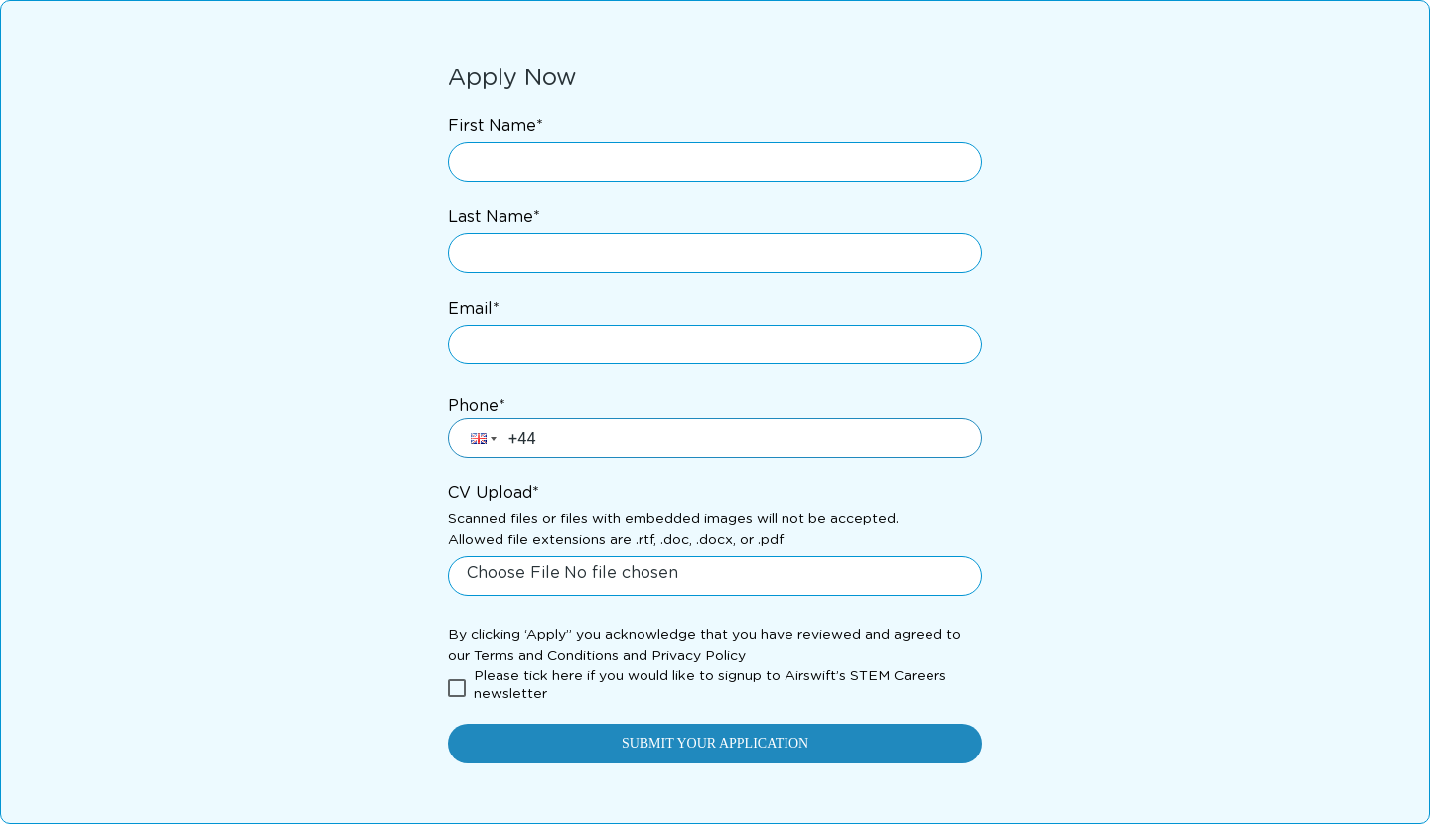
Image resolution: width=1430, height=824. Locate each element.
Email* (474, 309)
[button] (481, 438)
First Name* (495, 126)
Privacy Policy (698, 656)
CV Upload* (493, 493)
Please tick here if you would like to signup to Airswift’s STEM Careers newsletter (710, 685)
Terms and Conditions (546, 656)
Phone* (476, 406)
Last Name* (494, 217)
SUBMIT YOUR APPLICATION (715, 743)
